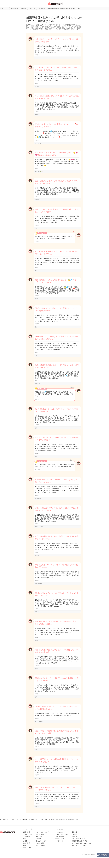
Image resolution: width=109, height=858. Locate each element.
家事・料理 (26, 843)
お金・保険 (26, 836)
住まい (25, 838)
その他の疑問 (40, 843)
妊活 (24, 845)
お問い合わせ (76, 834)
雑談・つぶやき (40, 845)
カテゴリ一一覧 (60, 838)
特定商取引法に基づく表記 (79, 841)
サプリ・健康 (27, 848)
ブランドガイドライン (61, 834)
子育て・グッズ (27, 834)
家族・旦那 (39, 836)
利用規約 (74, 836)
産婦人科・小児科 (41, 841)
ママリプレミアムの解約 (79, 845)
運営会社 (74, 832)
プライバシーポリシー (78, 838)
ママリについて (60, 832)
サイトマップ (59, 841)
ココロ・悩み (40, 834)
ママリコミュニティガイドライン (81, 843)
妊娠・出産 (26, 832)
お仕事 (25, 841)
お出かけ (38, 838)
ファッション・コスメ (42, 832)
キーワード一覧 (60, 836)
